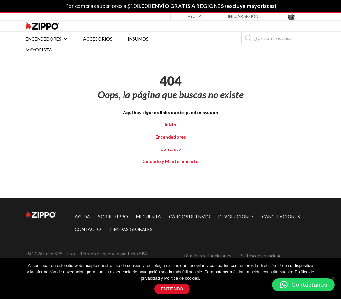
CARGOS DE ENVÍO (189, 216)
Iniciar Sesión (243, 16)
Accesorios (98, 39)
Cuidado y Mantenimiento (170, 161)
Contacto (170, 149)
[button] (303, 284)
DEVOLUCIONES (236, 216)
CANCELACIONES (281, 216)
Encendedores (43, 39)
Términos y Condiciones (207, 255)
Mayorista (39, 50)
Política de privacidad (260, 255)
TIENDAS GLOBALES (130, 229)
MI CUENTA (148, 216)
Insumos (138, 39)
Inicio (170, 124)
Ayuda (195, 16)
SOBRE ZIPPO (113, 216)
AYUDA (82, 216)
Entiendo (172, 288)
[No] (333, 278)
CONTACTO (88, 229)
